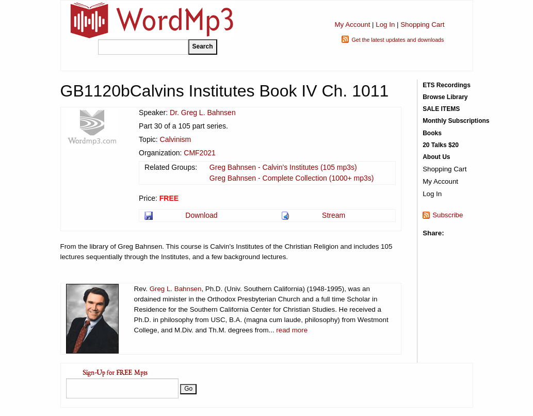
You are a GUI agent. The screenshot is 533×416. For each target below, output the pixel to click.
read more (292, 330)
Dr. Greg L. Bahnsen (203, 112)
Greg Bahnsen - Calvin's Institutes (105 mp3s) (283, 167)
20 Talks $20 (441, 145)
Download (201, 215)
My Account (352, 24)
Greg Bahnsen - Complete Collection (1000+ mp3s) (291, 178)
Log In (385, 24)
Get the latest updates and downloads (397, 40)
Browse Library (445, 97)
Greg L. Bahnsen (176, 289)
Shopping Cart (422, 24)
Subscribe (447, 215)
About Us (436, 157)
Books (432, 133)
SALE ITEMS (441, 109)
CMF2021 (199, 153)
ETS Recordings (447, 85)
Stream (333, 215)
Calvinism (175, 139)
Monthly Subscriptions (456, 120)
